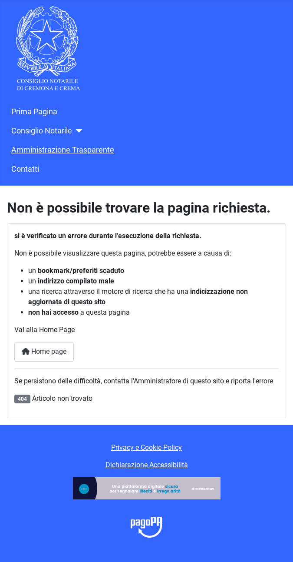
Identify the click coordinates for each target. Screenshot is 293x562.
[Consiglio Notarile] (77, 131)
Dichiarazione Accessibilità (146, 465)
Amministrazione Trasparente (62, 150)
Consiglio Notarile (41, 130)
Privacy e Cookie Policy (146, 447)
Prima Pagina (34, 111)
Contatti (25, 169)
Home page (44, 351)
